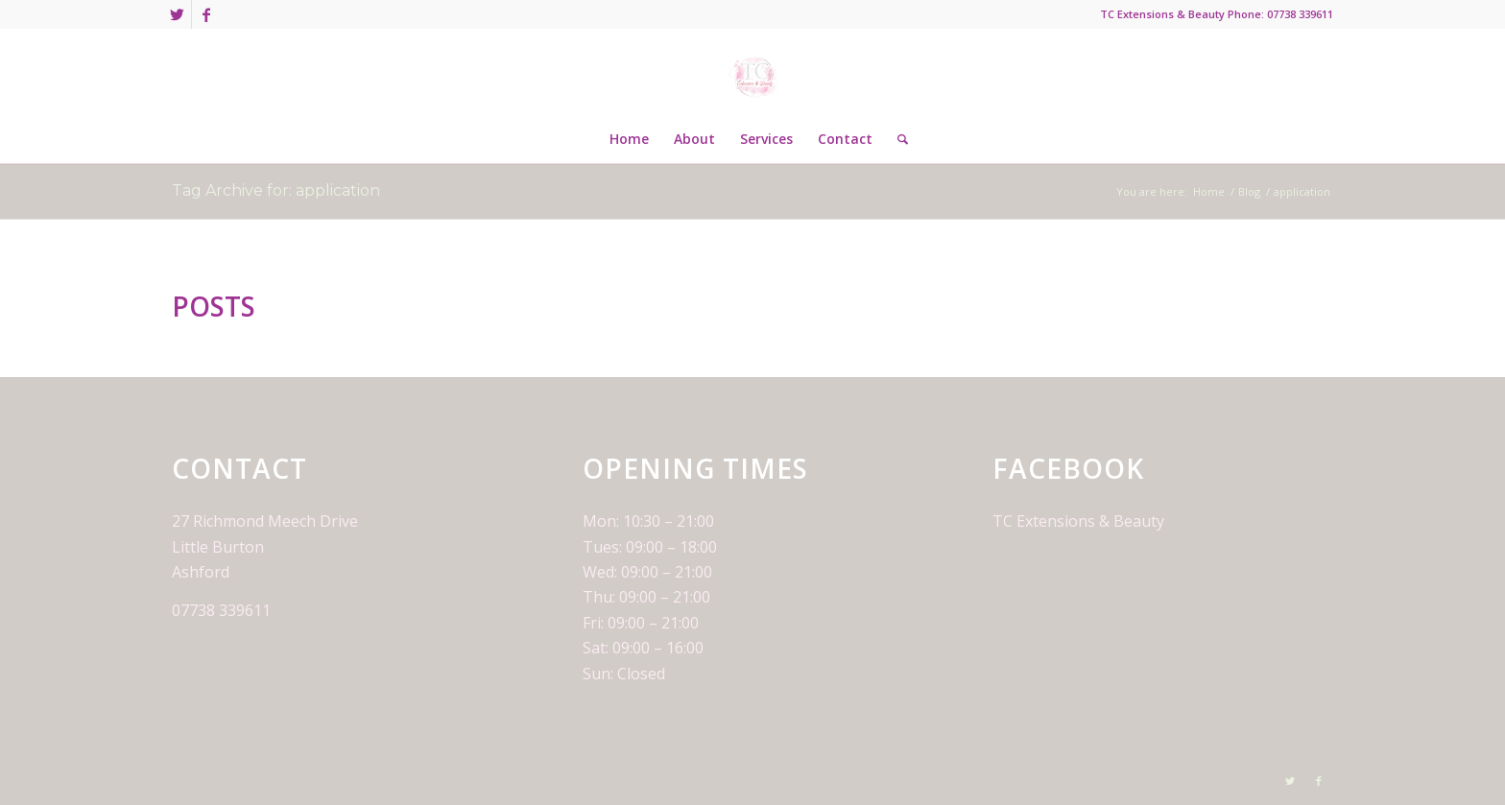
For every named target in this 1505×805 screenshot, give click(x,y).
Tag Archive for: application (276, 190)
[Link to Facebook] (206, 14)
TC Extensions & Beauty (1078, 521)
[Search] (896, 139)
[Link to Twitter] (177, 14)
